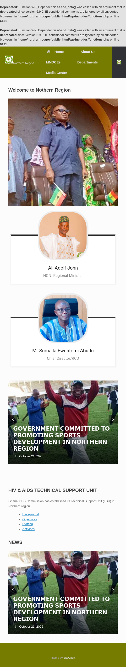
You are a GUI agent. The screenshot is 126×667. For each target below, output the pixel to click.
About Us (88, 52)
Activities (28, 529)
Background (30, 514)
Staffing (27, 524)
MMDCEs (53, 62)
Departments (87, 62)
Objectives (29, 519)
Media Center (56, 73)
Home (55, 52)
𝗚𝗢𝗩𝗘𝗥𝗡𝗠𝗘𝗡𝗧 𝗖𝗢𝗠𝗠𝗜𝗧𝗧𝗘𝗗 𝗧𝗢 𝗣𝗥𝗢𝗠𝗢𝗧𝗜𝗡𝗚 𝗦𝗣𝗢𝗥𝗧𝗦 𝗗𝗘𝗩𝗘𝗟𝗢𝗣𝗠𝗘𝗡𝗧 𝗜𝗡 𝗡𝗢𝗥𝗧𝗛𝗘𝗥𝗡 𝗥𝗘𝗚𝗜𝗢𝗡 (61, 438)
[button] (119, 62)
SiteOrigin (69, 657)
